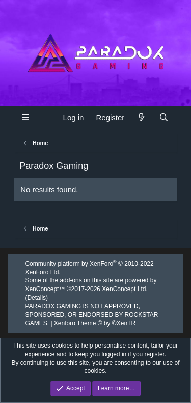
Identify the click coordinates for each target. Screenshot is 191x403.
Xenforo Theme (94, 323)
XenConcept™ (45, 289)
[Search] (164, 117)
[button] (25, 117)
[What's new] (141, 117)
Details (36, 297)
